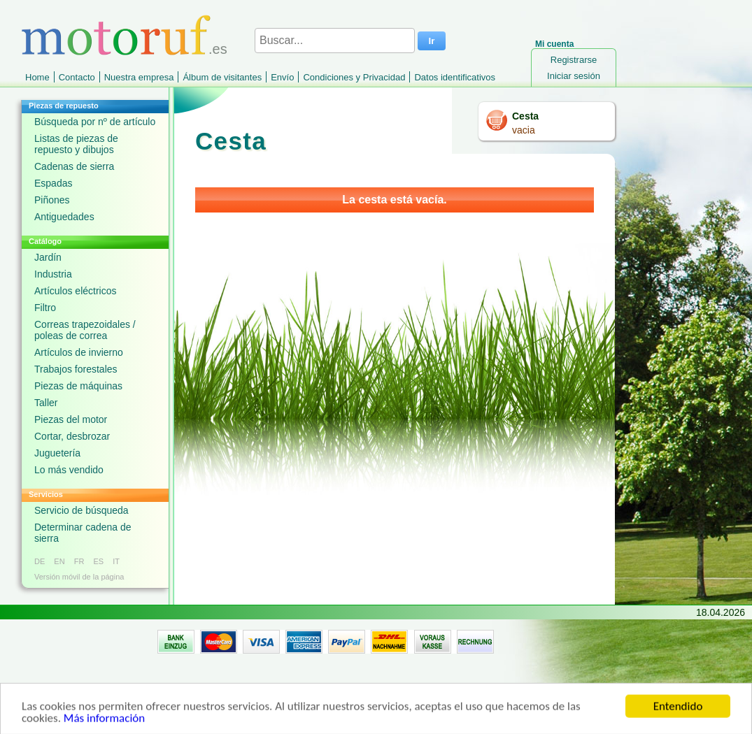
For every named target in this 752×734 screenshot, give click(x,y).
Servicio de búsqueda (81, 510)
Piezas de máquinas (78, 385)
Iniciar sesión (573, 76)
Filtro (45, 307)
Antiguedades (64, 216)
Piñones (52, 200)
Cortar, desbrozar (72, 436)
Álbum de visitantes (222, 77)
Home (37, 77)
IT (116, 561)
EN (59, 561)
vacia (523, 130)
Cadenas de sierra (74, 166)
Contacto (77, 77)
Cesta (525, 116)
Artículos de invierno (78, 352)
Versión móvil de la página (79, 577)
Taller (45, 402)
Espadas (53, 183)
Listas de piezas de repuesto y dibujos (76, 144)
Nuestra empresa (139, 77)
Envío (282, 77)
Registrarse (574, 60)
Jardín (48, 257)
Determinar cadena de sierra (83, 532)
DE (39, 561)
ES (98, 561)
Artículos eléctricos (75, 290)
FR (79, 561)
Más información (104, 724)
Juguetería (57, 453)
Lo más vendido (69, 469)
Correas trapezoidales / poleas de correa (85, 330)
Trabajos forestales (76, 369)
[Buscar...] (335, 40)
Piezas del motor (70, 419)
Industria (53, 274)
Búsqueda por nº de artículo (94, 121)
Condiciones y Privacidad (354, 77)
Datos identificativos (454, 77)
